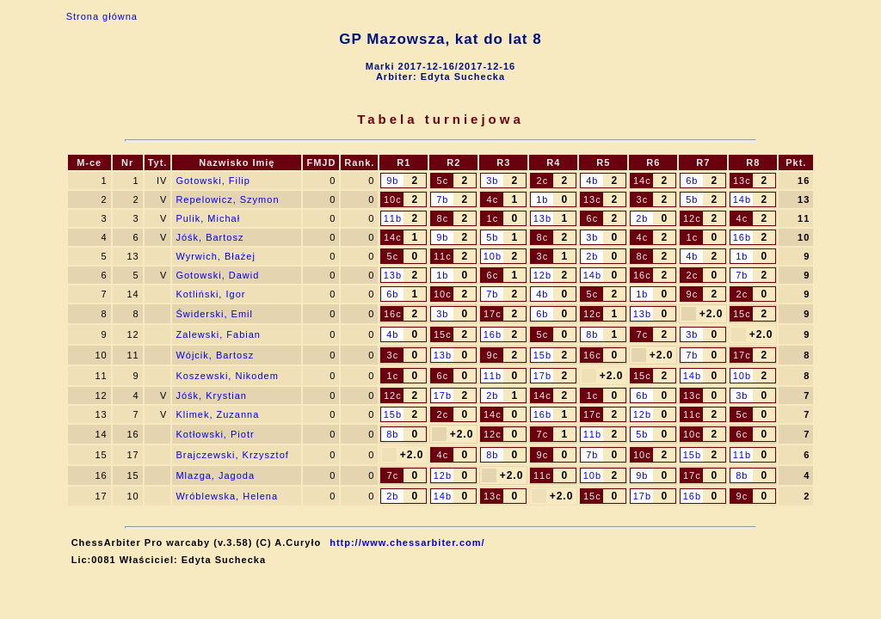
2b (642, 218)
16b (742, 237)
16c (642, 275)
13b (542, 218)
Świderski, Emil (214, 314)
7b (442, 199)
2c (543, 180)
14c (642, 180)
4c (493, 199)
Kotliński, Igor (210, 294)
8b (592, 334)
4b (592, 180)
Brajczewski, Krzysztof (232, 455)
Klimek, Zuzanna (217, 414)
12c (692, 218)
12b (542, 275)
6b (692, 180)
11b (393, 218)
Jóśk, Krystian (211, 395)
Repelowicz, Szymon (227, 199)
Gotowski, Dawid (217, 275)
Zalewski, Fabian (218, 334)
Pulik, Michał (208, 218)
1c (493, 218)
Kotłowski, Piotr (215, 434)
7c (643, 334)
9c (693, 294)
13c (742, 180)
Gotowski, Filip (213, 180)
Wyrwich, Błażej (216, 256)
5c (443, 180)
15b (542, 355)
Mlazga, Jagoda (215, 475)
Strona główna (102, 16)
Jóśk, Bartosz (209, 237)
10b (493, 256)
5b (692, 199)
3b (492, 180)
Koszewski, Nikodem (227, 376)
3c (643, 199)
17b (542, 376)
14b (742, 199)
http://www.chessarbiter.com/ (407, 542)
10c (393, 199)
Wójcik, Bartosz (215, 355)
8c (443, 218)
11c (443, 256)
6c (593, 218)
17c (493, 314)
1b (542, 199)
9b (392, 180)
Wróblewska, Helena (227, 496)
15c (742, 314)
